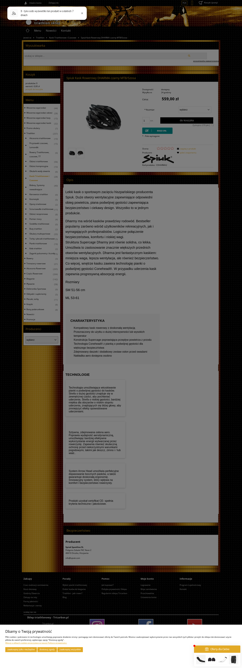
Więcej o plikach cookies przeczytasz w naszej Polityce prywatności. (36, 643)
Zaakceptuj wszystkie (70, 649)
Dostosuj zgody (47, 649)
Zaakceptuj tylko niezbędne (21, 649)
